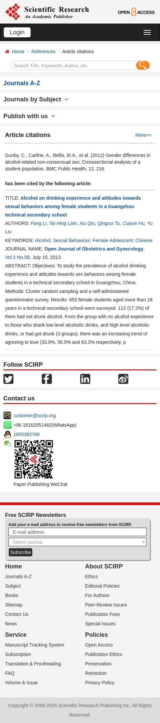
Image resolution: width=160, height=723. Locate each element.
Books (11, 595)
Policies (96, 634)
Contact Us (16, 614)
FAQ (9, 673)
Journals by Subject (35, 99)
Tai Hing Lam (63, 223)
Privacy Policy (100, 682)
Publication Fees (102, 614)
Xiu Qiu (87, 223)
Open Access (99, 645)
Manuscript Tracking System (34, 645)
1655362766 (26, 434)
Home (18, 51)
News (11, 623)
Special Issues (100, 623)
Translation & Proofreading (33, 663)
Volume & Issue (21, 682)
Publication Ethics (104, 654)
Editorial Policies (102, 586)
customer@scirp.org (34, 415)
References (43, 51)
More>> (143, 135)
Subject (13, 586)
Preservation (98, 663)
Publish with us (29, 116)
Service (16, 634)
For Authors (97, 595)
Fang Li (38, 223)
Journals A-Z (18, 576)
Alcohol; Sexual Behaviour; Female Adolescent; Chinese (94, 240)
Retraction (96, 673)
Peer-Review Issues (106, 604)
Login (17, 32)
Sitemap (13, 604)
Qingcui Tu (108, 223)
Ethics (91, 576)
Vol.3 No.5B (17, 257)
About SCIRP (104, 566)
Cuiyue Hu (134, 223)
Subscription (18, 654)
